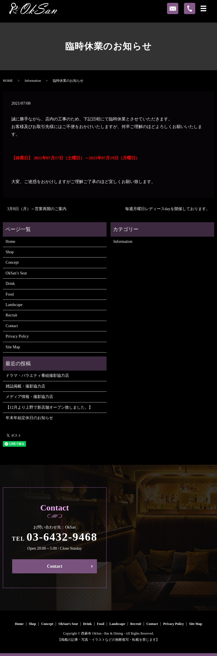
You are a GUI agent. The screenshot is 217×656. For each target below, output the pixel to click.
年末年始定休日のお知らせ (29, 418)
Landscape (14, 305)
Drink (10, 283)
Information (33, 81)
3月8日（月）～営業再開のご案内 (36, 209)
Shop (10, 252)
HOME (8, 81)
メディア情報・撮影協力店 (29, 397)
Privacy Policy (17, 336)
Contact (12, 326)
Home (10, 241)
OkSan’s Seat (16, 273)
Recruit (11, 315)
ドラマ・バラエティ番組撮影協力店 (37, 375)
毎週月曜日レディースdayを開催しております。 (167, 209)
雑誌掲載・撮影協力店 (25, 386)
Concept (12, 262)
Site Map (13, 347)
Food (10, 294)
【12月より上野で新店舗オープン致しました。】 (49, 407)
